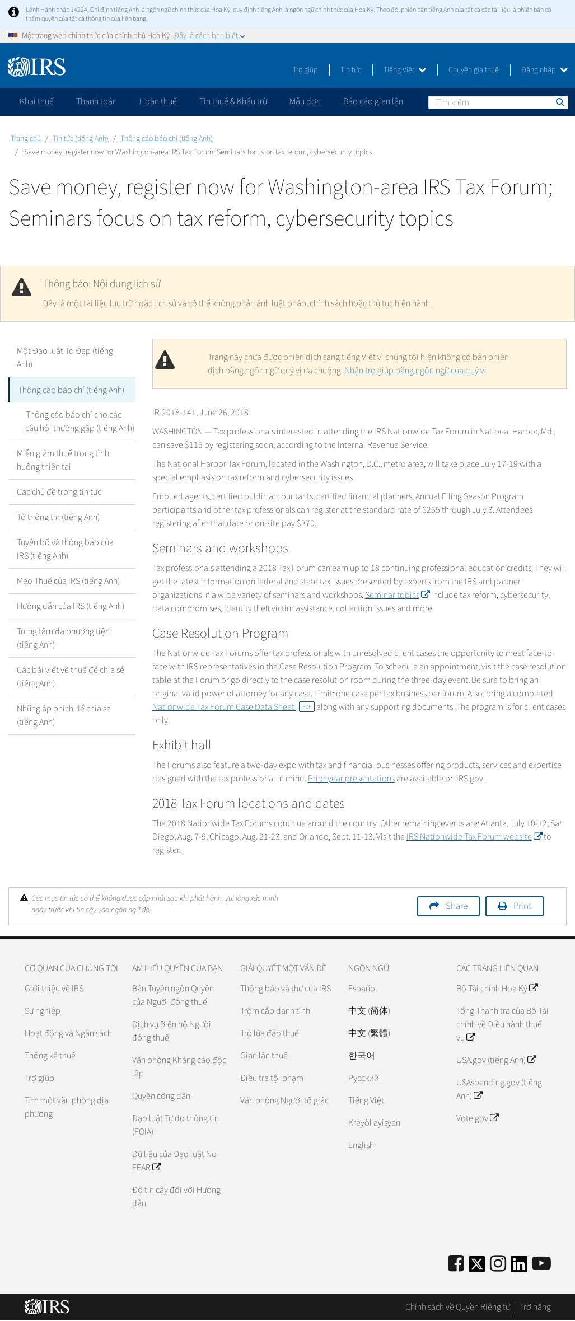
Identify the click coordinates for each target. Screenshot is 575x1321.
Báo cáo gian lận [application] (373, 101)
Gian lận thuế (264, 1056)
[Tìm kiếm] (498, 102)
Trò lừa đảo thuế (269, 1033)
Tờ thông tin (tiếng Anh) (58, 516)
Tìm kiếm (559, 102)
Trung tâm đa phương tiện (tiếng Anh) (63, 637)
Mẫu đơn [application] (305, 101)
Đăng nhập (544, 70)
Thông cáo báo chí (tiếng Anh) (166, 138)
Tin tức (350, 70)
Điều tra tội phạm (271, 1078)
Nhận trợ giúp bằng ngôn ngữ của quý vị (415, 370)
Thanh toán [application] (96, 101)
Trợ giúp (305, 70)
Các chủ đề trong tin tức (59, 491)
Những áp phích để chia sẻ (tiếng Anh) (64, 715)
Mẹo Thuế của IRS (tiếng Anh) (68, 580)
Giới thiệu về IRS (54, 988)
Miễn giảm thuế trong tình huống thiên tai (63, 459)
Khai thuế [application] (37, 101)
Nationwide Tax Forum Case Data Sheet (233, 707)
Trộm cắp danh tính (275, 1011)
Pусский (363, 1078)
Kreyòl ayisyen (374, 1123)
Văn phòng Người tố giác (284, 1100)
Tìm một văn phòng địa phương (67, 1107)
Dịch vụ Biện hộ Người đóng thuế (171, 1031)
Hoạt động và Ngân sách (68, 1033)
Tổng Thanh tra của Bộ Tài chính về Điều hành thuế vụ (502, 1024)
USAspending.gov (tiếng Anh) (499, 1089)
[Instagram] (498, 1264)
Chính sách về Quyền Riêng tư (457, 1307)
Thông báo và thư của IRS (285, 988)
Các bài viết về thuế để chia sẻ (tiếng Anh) (70, 676)
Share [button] (457, 906)
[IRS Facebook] (456, 1264)
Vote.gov (477, 1118)
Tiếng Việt (405, 70)
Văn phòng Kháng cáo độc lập (179, 1067)
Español (362, 988)
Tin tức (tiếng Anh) (81, 138)
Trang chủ (26, 138)
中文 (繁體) (369, 1033)
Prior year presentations (351, 778)
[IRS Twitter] (477, 1267)
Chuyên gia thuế (473, 70)
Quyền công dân (161, 1096)
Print (522, 906)
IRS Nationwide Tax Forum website (474, 837)
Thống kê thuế (50, 1056)
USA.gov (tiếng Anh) (496, 1060)
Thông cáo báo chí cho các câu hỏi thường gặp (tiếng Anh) (79, 421)
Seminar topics (397, 595)
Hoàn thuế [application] (158, 101)
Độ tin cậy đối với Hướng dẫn (176, 1197)
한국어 (361, 1056)
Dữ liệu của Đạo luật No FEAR (174, 1161)
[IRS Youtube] (541, 1264)
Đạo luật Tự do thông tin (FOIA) (175, 1125)
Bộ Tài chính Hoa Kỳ (496, 988)
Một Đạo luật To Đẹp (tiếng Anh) (65, 358)
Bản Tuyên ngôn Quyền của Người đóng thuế (173, 995)
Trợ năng (535, 1307)
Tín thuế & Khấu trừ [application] (233, 101)
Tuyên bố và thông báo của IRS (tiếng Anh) (65, 548)
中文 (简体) (369, 1011)
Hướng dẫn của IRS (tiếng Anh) (70, 605)
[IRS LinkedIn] (519, 1267)
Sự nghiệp (42, 1011)
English (361, 1145)
